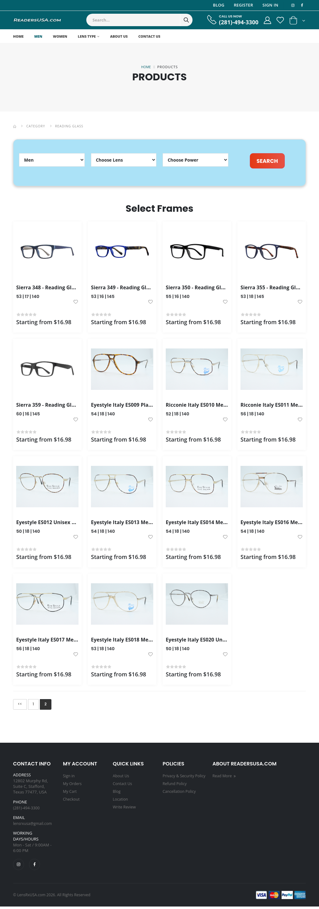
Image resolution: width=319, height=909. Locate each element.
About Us (119, 36)
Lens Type (87, 36)
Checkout (72, 800)
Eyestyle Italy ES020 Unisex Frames (212, 640)
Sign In (269, 5)
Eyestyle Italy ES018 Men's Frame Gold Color (149, 640)
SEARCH (267, 161)
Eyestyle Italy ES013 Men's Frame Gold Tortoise (153, 523)
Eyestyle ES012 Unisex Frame (54, 523)
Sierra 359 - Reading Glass (50, 406)
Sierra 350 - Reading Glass (200, 288)
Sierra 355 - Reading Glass (274, 288)
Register (242, 5)
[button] (297, 22)
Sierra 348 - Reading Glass (50, 288)
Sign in (69, 777)
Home (18, 36)
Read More (225, 777)
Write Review (125, 807)
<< (20, 705)
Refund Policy (175, 792)
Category (36, 126)
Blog (217, 5)
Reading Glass (72, 126)
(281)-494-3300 (234, 22)
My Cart (70, 792)
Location (121, 800)
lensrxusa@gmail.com (34, 825)
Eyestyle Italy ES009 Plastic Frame (135, 406)
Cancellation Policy (180, 800)
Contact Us (149, 36)
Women (60, 36)
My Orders (73, 785)
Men (38, 36)
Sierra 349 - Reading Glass (125, 288)
